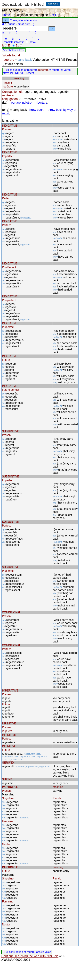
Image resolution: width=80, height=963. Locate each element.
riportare (41, 102)
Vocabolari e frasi (13, 50)
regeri (30, 951)
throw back (36, 109)
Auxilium (54, 15)
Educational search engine (30, 15)
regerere (32, 69)
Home (6, 15)
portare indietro (21, 102)
